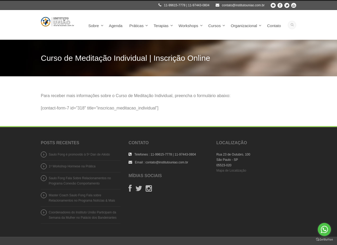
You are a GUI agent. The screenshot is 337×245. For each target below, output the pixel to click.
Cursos (214, 25)
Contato (274, 25)
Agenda (116, 25)
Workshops (188, 25)
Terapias (160, 25)
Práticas (136, 25)
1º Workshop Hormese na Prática (72, 166)
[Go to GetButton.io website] (324, 239)
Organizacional (244, 25)
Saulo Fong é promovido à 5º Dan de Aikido (79, 154)
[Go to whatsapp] (324, 229)
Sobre (93, 25)
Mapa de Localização (231, 170)
